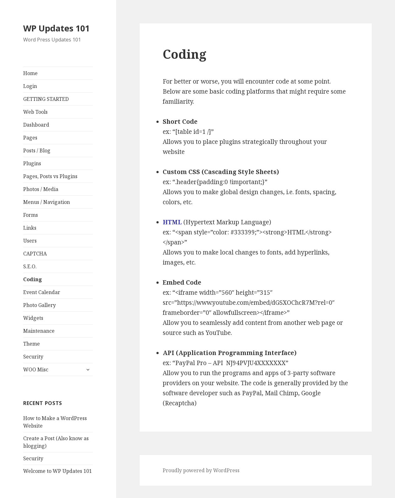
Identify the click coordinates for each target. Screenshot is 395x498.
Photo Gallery (39, 305)
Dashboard (36, 124)
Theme (31, 343)
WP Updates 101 (56, 28)
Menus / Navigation (46, 202)
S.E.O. (30, 266)
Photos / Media (40, 189)
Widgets (33, 318)
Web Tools (35, 111)
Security (33, 356)
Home (30, 73)
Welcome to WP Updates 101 (57, 471)
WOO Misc (35, 369)
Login (30, 86)
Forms (30, 214)
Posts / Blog (36, 150)
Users (30, 240)
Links (29, 227)
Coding (32, 279)
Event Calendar (41, 292)
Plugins (32, 163)
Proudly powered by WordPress (201, 470)
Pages (30, 137)
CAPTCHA (35, 253)
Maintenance (39, 330)
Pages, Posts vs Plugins (50, 176)
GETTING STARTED (46, 99)
